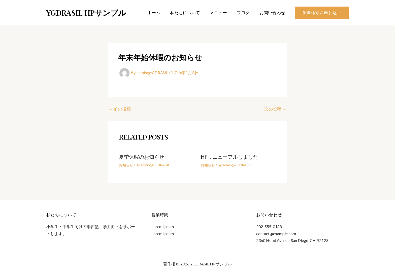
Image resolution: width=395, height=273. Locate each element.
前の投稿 (120, 109)
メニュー (221, 12)
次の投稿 (275, 109)
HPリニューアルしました (229, 157)
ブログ (245, 12)
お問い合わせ (273, 12)
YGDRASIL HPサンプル (86, 13)
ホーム (159, 12)
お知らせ (126, 165)
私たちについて (189, 12)
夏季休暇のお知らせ (141, 157)
